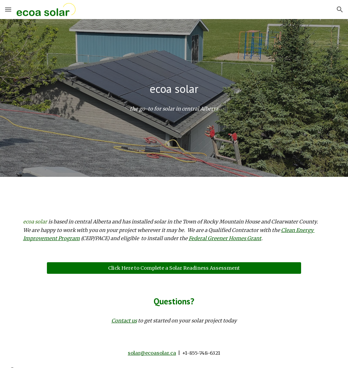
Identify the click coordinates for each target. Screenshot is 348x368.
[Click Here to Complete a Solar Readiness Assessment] (174, 268)
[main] (174, 89)
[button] (8, 9)
